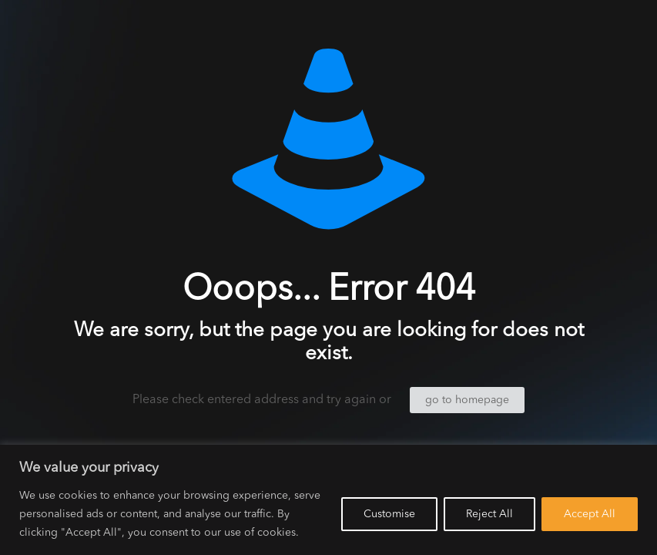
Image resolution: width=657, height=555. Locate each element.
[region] (328, 500)
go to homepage (467, 400)
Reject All (489, 514)
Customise (389, 514)
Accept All (589, 514)
